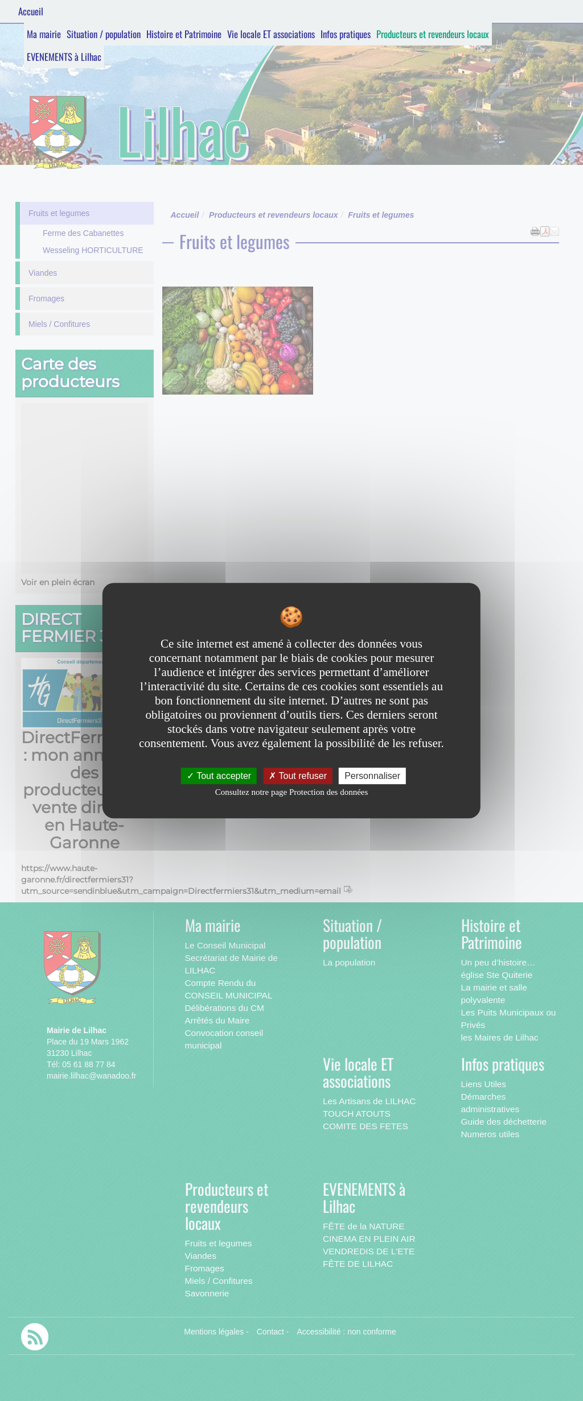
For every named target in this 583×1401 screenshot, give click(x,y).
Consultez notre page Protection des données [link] (291, 792)
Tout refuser (298, 776)
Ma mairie (44, 34)
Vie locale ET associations (271, 34)
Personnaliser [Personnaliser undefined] (372, 776)
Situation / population (104, 34)
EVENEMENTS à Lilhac (64, 56)
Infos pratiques (346, 34)
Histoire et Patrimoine (183, 34)
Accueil (30, 11)
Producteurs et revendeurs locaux (432, 34)
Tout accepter (219, 776)
